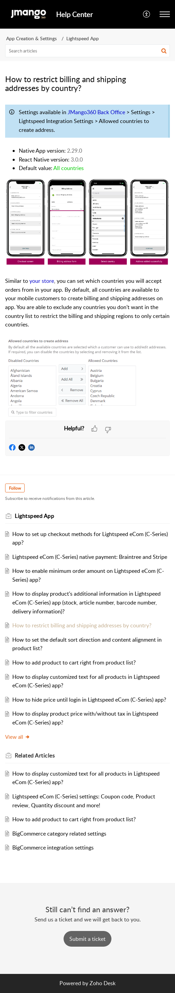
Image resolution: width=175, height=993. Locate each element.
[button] (146, 14)
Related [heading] (35, 755)
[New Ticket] (87, 939)
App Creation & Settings (31, 38)
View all (17, 736)
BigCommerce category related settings (59, 833)
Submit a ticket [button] (87, 939)
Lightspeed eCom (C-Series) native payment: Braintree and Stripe (89, 557)
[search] (87, 50)
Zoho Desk (103, 983)
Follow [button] (15, 488)
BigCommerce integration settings (53, 847)
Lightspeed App (82, 38)
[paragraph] (87, 261)
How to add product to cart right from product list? (74, 662)
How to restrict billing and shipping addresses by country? (81, 625)
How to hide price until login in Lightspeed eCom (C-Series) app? (89, 699)
